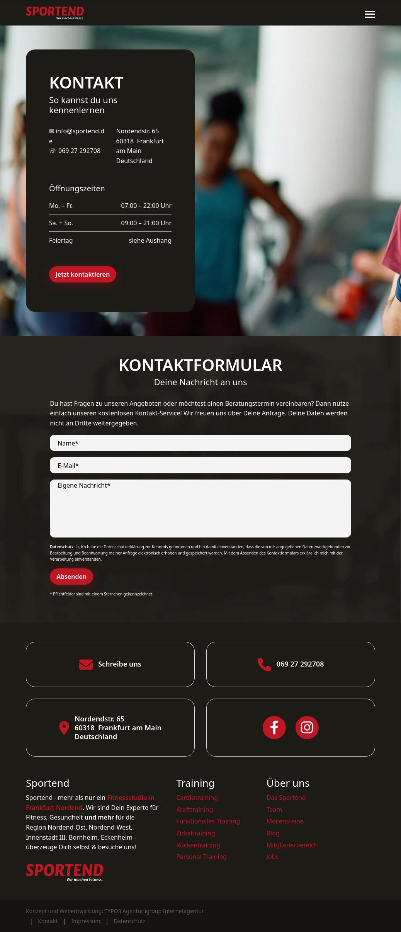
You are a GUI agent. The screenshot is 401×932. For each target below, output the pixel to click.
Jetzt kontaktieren (83, 274)
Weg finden (146, 274)
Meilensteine (285, 821)
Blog (273, 833)
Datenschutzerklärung (124, 546)
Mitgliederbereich (292, 845)
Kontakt (48, 921)
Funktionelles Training (208, 821)
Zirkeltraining (195, 833)
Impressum (85, 921)
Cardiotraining (197, 797)
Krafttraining (194, 809)
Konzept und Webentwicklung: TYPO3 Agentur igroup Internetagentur (115, 911)
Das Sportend (286, 797)
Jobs (273, 856)
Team (274, 809)
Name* (68, 443)
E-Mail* (68, 465)
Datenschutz (130, 921)
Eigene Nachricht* (84, 485)
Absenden (71, 576)
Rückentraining (198, 845)
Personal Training (201, 856)
